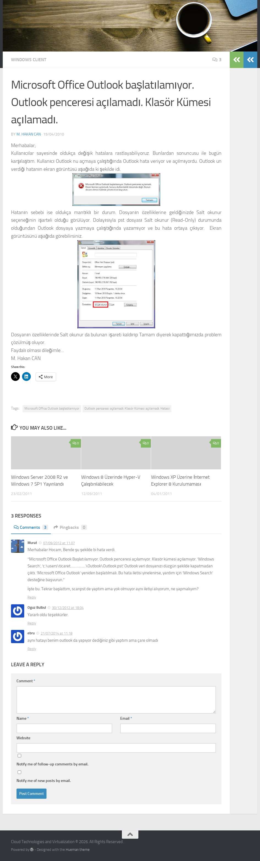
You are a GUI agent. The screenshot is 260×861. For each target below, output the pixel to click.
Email (126, 718)
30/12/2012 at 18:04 (68, 608)
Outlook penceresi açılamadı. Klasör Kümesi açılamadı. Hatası (127, 408)
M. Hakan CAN (29, 134)
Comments (31, 527)
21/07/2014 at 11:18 (56, 633)
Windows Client (28, 59)
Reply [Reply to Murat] (32, 597)
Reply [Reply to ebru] (32, 649)
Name (23, 718)
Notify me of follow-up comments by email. (52, 764)
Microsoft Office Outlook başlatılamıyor (51, 408)
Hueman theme (78, 850)
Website (23, 738)
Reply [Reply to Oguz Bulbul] (32, 623)
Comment (26, 681)
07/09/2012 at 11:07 (59, 543)
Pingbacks (70, 527)
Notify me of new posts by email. (44, 780)
